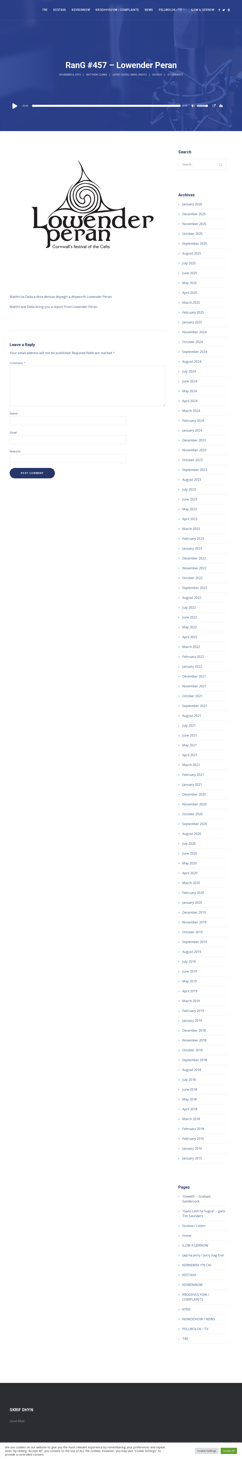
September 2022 (194, 588)
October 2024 (192, 342)
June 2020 (189, 853)
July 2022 (189, 607)
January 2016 (192, 1148)
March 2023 (191, 529)
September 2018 (194, 1060)
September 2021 (194, 706)
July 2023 (189, 489)
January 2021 (192, 784)
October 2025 (192, 233)
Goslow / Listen (193, 1226)
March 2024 (191, 411)
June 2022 (189, 617)
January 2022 (192, 666)
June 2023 (189, 499)
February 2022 (193, 656)
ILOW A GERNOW (202, 9)
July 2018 (189, 1079)
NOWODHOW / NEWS (198, 1319)
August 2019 (191, 952)
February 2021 (193, 774)
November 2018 (194, 1040)
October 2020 (192, 814)
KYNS (186, 1309)
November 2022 (194, 568)
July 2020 (189, 843)
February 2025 (193, 312)
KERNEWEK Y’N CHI (196, 1265)
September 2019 (194, 942)
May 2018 (189, 1099)
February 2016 (193, 1138)
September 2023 (194, 470)
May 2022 (189, 627)
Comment (17, 363)
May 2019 (189, 981)
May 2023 (189, 509)
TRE (45, 9)
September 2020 (194, 824)
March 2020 (191, 883)
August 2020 (191, 833)
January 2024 (192, 430)
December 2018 (194, 1030)
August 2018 (191, 1070)
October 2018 (192, 1050)
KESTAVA (59, 9)
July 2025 (189, 263)
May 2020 (189, 863)
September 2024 (194, 351)
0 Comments (175, 74)
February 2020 (193, 892)
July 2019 (189, 961)
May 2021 (189, 745)
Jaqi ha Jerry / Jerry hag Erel (203, 1255)
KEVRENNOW (81, 9)
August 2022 (191, 597)
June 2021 (189, 735)
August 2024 (191, 361)
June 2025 (189, 273)
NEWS (149, 9)
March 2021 (191, 765)
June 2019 (189, 971)
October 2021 (192, 696)
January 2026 (192, 204)
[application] (110, 106)
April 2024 (189, 401)
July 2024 (189, 371)
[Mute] (194, 106)
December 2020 (194, 794)
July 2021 (189, 725)
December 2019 (194, 912)
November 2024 (194, 332)
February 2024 (193, 420)
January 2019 (192, 1020)
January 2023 (192, 548)
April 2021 (189, 755)
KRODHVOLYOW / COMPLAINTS (117, 9)
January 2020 (192, 902)
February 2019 (193, 1011)
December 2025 (194, 214)
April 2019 (189, 991)
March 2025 (191, 302)
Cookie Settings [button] (206, 1451)
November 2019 (194, 922)
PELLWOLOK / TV (170, 9)
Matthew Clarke (96, 74)
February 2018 (193, 1129)
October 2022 (192, 578)
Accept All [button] (229, 1451)
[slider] (107, 106)
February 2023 (193, 538)
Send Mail (17, 1421)
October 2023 (192, 460)
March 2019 (191, 1001)
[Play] (15, 106)
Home (186, 1235)
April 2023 (189, 519)
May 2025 (189, 283)
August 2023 (191, 479)
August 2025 (191, 253)
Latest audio (121, 74)
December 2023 (194, 440)
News (134, 74)
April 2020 (189, 873)
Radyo (142, 74)
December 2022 (194, 558)
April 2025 (189, 292)
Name (14, 413)
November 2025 (194, 224)
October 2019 (192, 932)
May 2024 (189, 391)
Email (13, 432)
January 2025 (192, 322)
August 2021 (191, 715)
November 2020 (194, 804)
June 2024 (189, 381)
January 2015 (192, 1158)
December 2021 (194, 676)
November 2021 (194, 686)
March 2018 (191, 1119)
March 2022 (191, 647)
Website (15, 451)
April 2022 (189, 637)
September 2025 (194, 243)
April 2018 (189, 1109)
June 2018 (189, 1089)
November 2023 (194, 450)
